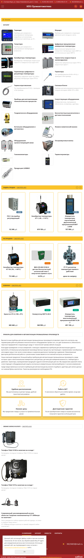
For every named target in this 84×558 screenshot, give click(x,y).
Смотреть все (21, 187)
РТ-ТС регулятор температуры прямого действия (69, 269)
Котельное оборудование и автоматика (24, 128)
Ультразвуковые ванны (64, 141)
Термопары (59, 72)
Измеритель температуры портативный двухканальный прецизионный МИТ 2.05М (70, 221)
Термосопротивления (22, 85)
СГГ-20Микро (5, 524)
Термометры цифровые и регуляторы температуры (24, 73)
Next (80, 187)
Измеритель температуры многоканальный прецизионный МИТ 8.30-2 (70, 318)
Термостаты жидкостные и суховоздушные (65, 59)
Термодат (18, 30)
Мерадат (58, 30)
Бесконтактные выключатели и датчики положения (67, 114)
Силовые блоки (61, 85)
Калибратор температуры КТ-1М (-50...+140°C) (13, 268)
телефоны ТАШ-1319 (23, 488)
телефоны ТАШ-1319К (24, 453)
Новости (47, 533)
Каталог (38, 533)
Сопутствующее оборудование (67, 99)
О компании (26, 533)
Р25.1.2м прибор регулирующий (13, 217)
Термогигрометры (62, 154)
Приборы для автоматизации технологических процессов (25, 100)
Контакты (58, 533)
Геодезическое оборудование (26, 113)
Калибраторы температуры (24, 58)
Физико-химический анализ (66, 127)
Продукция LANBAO (22, 168)
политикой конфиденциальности (15, 547)
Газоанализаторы (21, 154)
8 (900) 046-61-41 (61, 1)
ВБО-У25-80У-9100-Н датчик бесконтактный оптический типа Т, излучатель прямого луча (42, 270)
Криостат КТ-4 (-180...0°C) (13, 314)
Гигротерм (18, 44)
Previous (77, 187)
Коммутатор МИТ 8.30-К (41, 314)
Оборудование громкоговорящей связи (24, 142)
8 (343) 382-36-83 (47, 1)
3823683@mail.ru (77, 2)
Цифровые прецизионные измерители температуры (65, 45)
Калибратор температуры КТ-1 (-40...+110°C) (42, 217)
